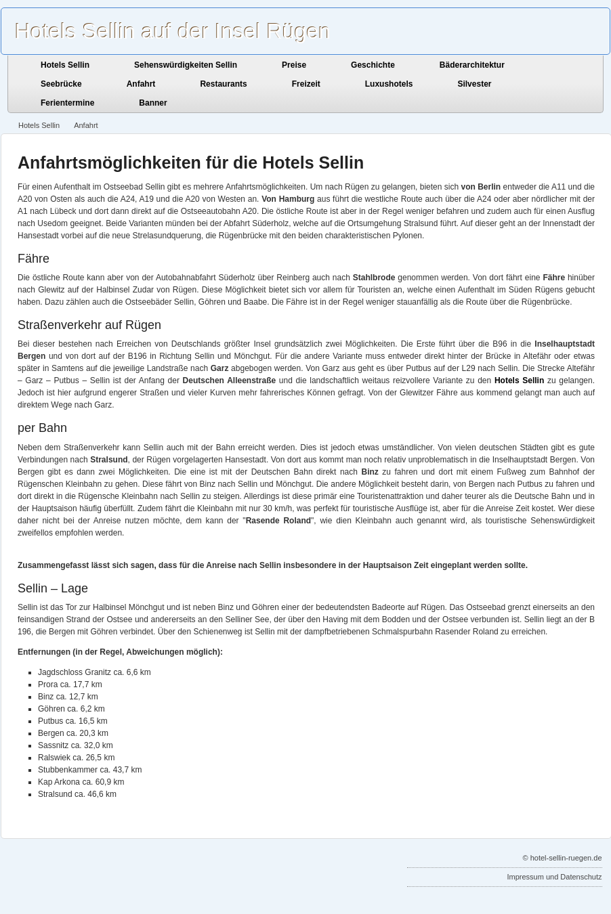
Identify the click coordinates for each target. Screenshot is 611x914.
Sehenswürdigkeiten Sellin (185, 65)
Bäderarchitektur (472, 65)
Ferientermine (67, 103)
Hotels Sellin (65, 65)
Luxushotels (389, 84)
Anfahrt (141, 84)
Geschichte (373, 65)
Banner (153, 103)
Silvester (474, 84)
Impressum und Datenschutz (554, 877)
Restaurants (223, 84)
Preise (294, 65)
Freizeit (306, 84)
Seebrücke (61, 84)
